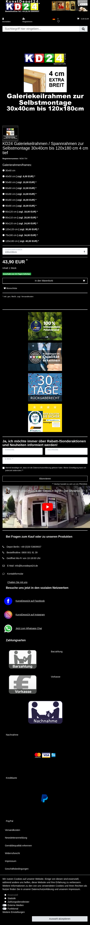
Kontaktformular (15, 573)
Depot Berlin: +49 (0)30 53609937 (24, 546)
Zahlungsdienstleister (18, 901)
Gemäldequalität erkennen (18, 845)
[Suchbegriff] (40, 29)
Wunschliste (10, 288)
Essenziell (13, 895)
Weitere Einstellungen (13, 912)
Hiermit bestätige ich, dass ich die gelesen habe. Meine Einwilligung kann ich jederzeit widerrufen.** (45, 469)
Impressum (10, 861)
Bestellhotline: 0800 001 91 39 (22, 552)
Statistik (12, 898)
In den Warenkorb (60, 280)
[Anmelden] (11, 20)
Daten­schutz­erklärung (42, 889)
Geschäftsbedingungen (17, 868)
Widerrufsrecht (12, 853)
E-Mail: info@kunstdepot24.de (22, 565)
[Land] (53, 18)
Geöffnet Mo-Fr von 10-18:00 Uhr (23, 558)
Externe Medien (16, 905)
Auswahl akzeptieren (59, 918)
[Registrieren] (31, 20)
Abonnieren (45, 478)
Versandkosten (27, 296)
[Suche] (83, 29)
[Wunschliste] (66, 20)
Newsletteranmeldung (16, 837)
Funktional (13, 908)
